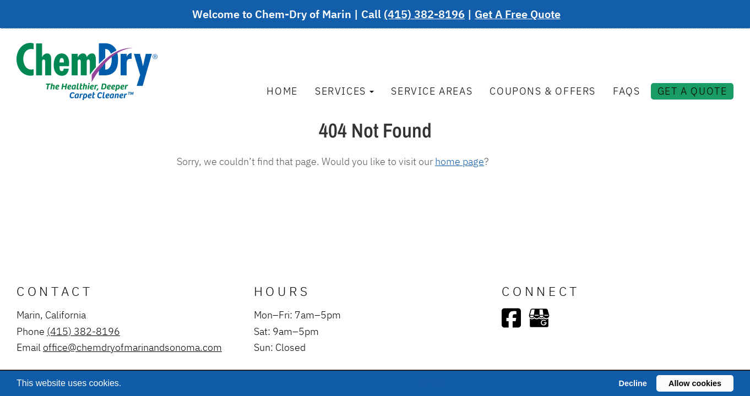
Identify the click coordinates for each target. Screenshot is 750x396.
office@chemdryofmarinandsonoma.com (132, 347)
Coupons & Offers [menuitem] (543, 90)
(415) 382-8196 (424, 14)
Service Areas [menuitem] (431, 90)
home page (459, 161)
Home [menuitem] (282, 90)
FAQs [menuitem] (626, 90)
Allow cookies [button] (695, 383)
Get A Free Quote (518, 14)
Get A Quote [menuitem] (692, 90)
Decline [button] (633, 383)
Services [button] (344, 90)
